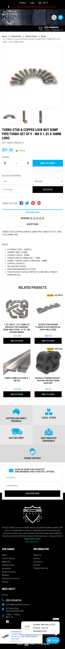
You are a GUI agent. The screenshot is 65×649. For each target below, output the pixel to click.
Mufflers (5, 575)
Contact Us (38, 562)
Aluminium (6, 568)
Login (32, 3)
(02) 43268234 (51, 27)
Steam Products (9, 572)
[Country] (48, 181)
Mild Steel (6, 562)
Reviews (32, 218)
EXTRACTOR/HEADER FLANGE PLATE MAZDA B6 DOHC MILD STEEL (48, 327)
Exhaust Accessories (10, 578)
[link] (9, 7)
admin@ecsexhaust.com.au (17, 604)
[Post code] (16, 189)
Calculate (48, 189)
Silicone (5, 582)
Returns (36, 565)
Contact (22, 3)
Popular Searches (40, 568)
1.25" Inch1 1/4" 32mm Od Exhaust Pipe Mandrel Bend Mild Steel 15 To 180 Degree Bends (16, 328)
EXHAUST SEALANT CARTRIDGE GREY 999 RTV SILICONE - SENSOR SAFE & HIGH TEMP (24, 636)
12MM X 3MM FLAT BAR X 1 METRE (17, 379)
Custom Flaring (8, 558)
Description (32, 212)
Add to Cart (47, 163)
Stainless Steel (8, 565)
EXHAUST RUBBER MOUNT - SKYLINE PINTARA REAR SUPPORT (48, 380)
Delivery (36, 558)
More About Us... (32, 542)
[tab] (32, 212)
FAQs (4, 555)
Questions (32, 224)
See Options (17, 341)
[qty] (16, 163)
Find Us (5, 595)
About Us (37, 555)
